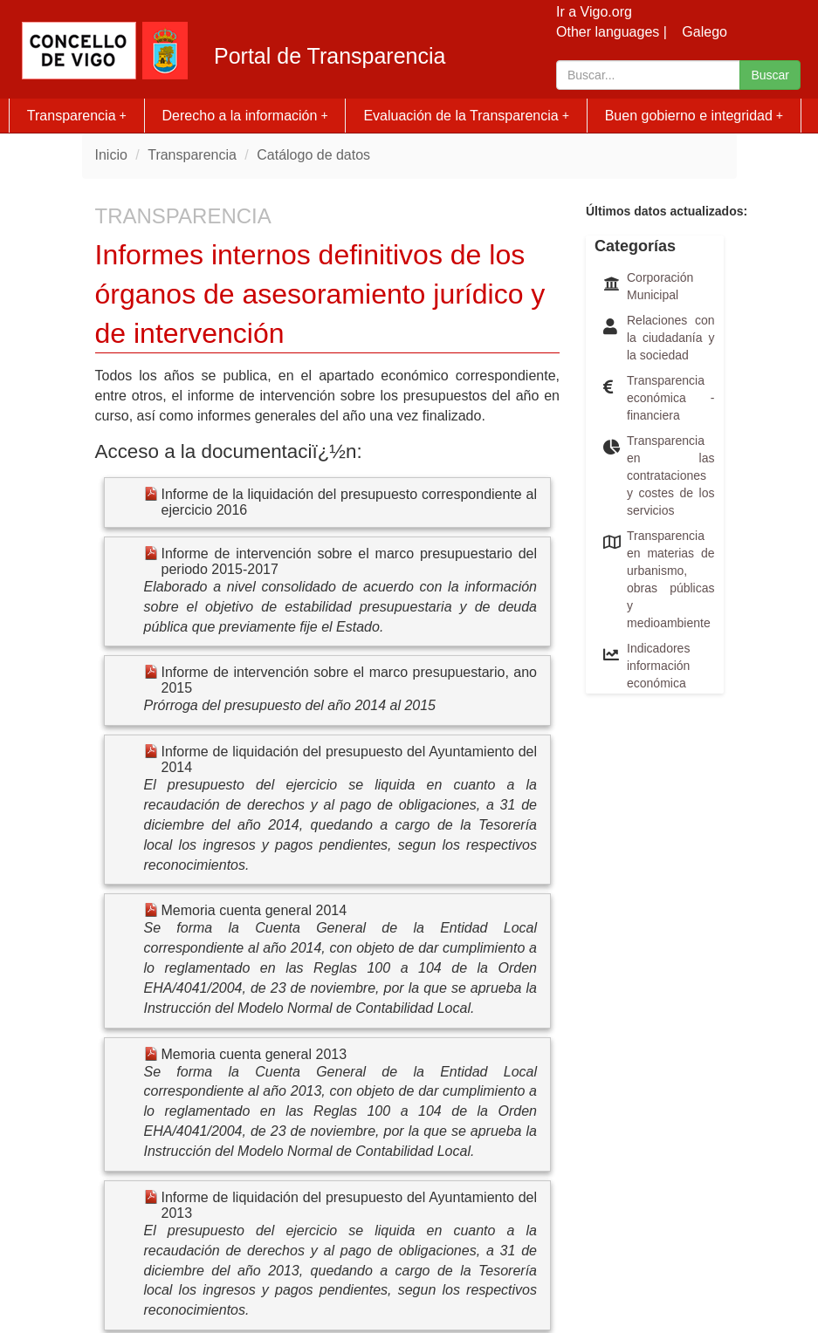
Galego (704, 31)
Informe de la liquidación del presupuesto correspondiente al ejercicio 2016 (350, 502)
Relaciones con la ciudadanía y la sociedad (671, 337)
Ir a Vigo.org (594, 11)
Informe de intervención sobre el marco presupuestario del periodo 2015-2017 (350, 561)
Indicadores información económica (658, 665)
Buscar (770, 75)
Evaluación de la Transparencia (466, 115)
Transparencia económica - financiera (671, 397)
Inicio (111, 154)
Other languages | (611, 31)
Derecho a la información (245, 115)
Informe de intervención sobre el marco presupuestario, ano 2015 (350, 680)
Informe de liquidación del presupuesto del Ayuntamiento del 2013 (350, 1205)
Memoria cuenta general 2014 (254, 910)
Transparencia (77, 115)
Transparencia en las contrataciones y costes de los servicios (671, 475)
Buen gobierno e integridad (694, 115)
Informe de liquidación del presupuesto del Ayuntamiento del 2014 (350, 759)
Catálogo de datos (313, 154)
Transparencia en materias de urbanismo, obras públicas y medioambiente (671, 579)
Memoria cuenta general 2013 (254, 1054)
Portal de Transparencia (329, 56)
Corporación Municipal (660, 286)
